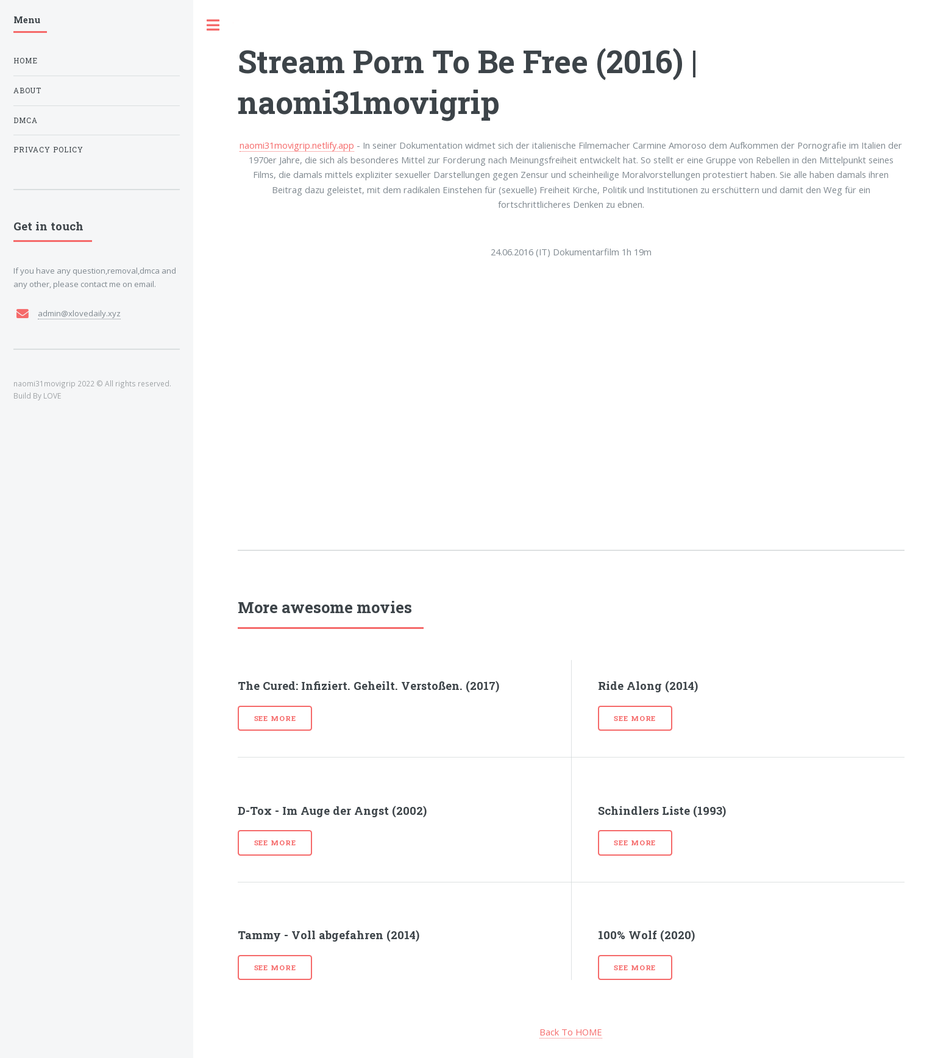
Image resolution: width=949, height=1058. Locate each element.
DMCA (25, 120)
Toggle (213, 25)
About (27, 90)
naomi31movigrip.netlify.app (297, 145)
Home (25, 60)
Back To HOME (570, 1032)
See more (275, 718)
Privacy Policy (48, 149)
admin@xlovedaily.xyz (79, 313)
